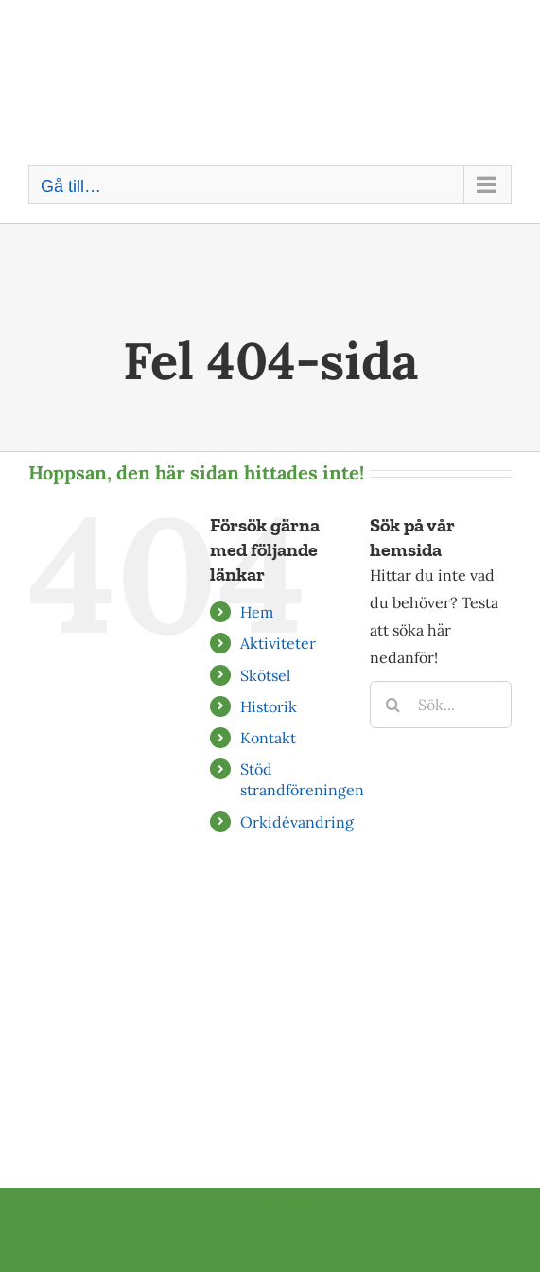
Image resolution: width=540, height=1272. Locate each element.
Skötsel (265, 675)
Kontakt (268, 737)
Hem (256, 611)
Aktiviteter (278, 643)
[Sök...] (441, 704)
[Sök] (393, 704)
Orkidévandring (297, 821)
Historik (268, 706)
